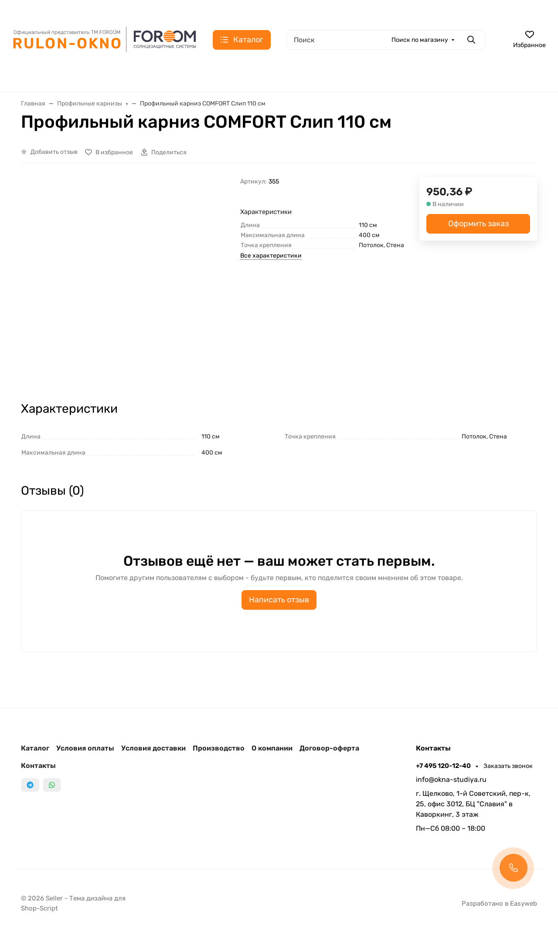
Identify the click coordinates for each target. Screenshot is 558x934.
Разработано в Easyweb (499, 903)
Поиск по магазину (419, 40)
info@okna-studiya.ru (451, 779)
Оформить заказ (478, 223)
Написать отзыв (279, 600)
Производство (219, 748)
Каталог (35, 748)
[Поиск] (385, 40)
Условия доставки (153, 748)
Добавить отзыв (54, 152)
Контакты (38, 765)
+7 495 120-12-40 (444, 766)
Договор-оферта (329, 748)
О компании (272, 748)
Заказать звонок (508, 766)
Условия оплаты (85, 748)
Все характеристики (271, 255)
